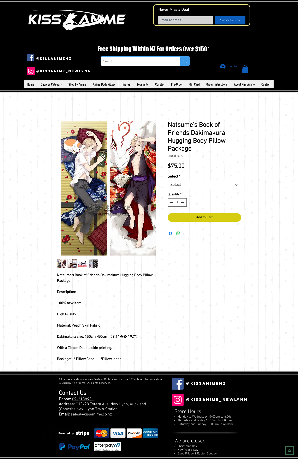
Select (174, 176)
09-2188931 (83, 399)
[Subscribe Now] (230, 20)
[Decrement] (171, 202)
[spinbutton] (177, 202)
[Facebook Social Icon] (30, 57)
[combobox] (204, 185)
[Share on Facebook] (170, 233)
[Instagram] (31, 71)
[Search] (137, 61)
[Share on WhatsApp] (178, 233)
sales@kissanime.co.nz (91, 414)
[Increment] (183, 202)
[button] (245, 69)
